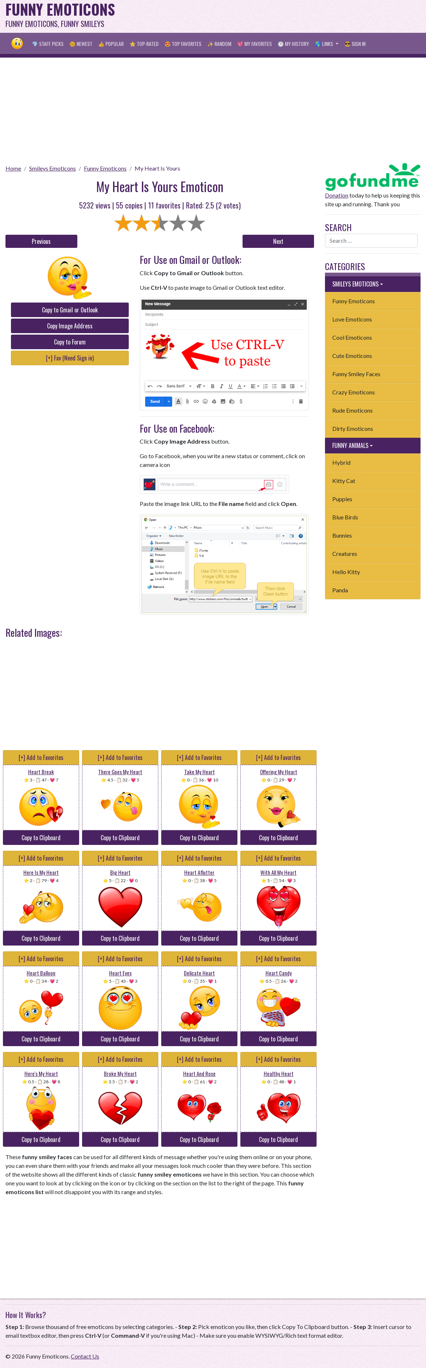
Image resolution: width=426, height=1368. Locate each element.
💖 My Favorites (254, 43)
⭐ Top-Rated (144, 43)
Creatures (344, 553)
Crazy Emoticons (353, 392)
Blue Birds (345, 517)
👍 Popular (111, 43)
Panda (340, 589)
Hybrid (341, 462)
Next (278, 241)
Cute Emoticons (352, 355)
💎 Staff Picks (47, 43)
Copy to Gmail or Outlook (70, 309)
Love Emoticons (352, 319)
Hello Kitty (346, 571)
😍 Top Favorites (182, 43)
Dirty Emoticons (352, 428)
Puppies (342, 498)
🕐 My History (293, 43)
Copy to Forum (70, 342)
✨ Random (219, 43)
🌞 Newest (80, 43)
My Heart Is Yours (157, 168)
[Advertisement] (288, 16)
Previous (41, 241)
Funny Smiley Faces (356, 373)
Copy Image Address (70, 325)
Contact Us (85, 1356)
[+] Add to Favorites (41, 757)
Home (13, 168)
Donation (336, 195)
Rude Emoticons (352, 410)
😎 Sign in (354, 43)
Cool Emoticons (352, 337)
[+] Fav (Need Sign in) (70, 358)
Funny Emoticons (105, 168)
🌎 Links (324, 43)
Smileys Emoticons (52, 168)
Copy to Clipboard (41, 837)
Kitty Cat (343, 480)
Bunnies (342, 535)
